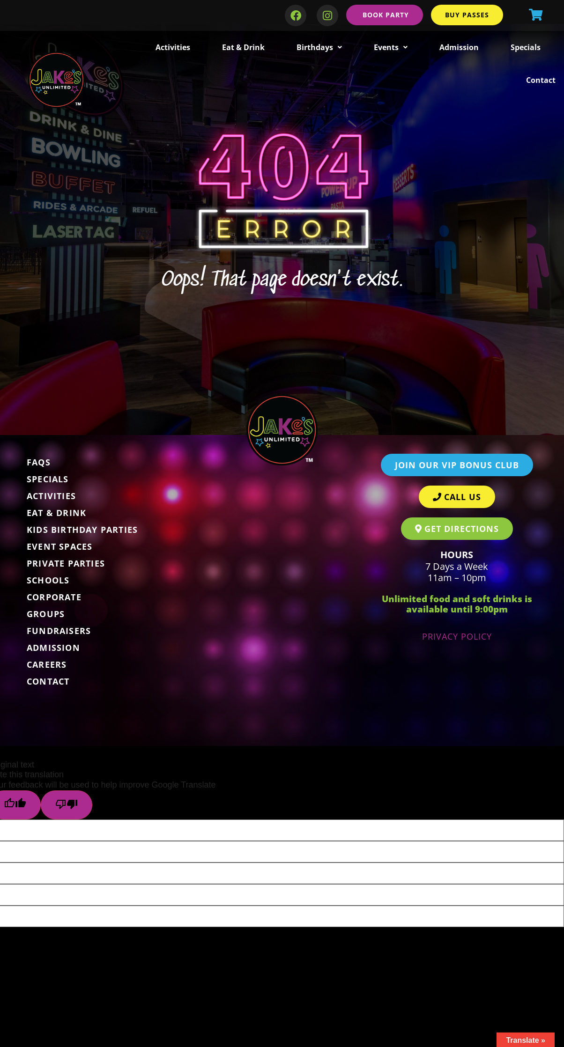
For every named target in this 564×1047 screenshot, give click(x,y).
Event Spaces (59, 546)
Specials (526, 47)
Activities (173, 47)
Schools (48, 580)
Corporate (54, 597)
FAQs (39, 462)
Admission (459, 47)
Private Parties (66, 563)
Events (391, 47)
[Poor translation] (66, 804)
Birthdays (319, 47)
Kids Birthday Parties (82, 529)
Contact (541, 80)
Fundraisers (59, 630)
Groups (46, 613)
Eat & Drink (243, 47)
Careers (47, 664)
